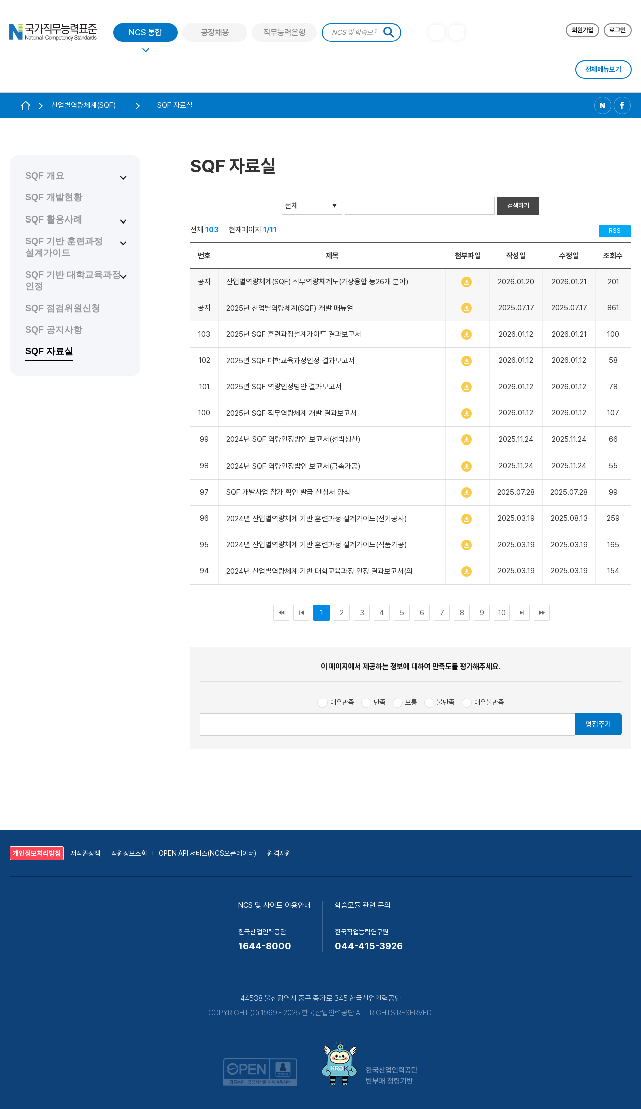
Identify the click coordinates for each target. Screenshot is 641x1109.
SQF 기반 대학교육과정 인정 (73, 280)
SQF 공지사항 (53, 330)
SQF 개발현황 (53, 197)
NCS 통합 (145, 33)
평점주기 (598, 724)
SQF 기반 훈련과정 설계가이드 (64, 247)
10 (502, 612)
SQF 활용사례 (53, 219)
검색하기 (518, 205)
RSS (615, 230)
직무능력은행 (284, 33)
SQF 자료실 (49, 351)
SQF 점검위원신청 (62, 308)
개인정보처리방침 (37, 853)
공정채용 (215, 33)
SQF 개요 (44, 176)
